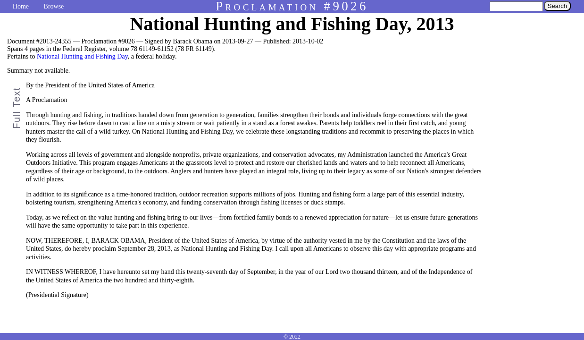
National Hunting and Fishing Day (82, 56)
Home (21, 6)
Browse (54, 6)
